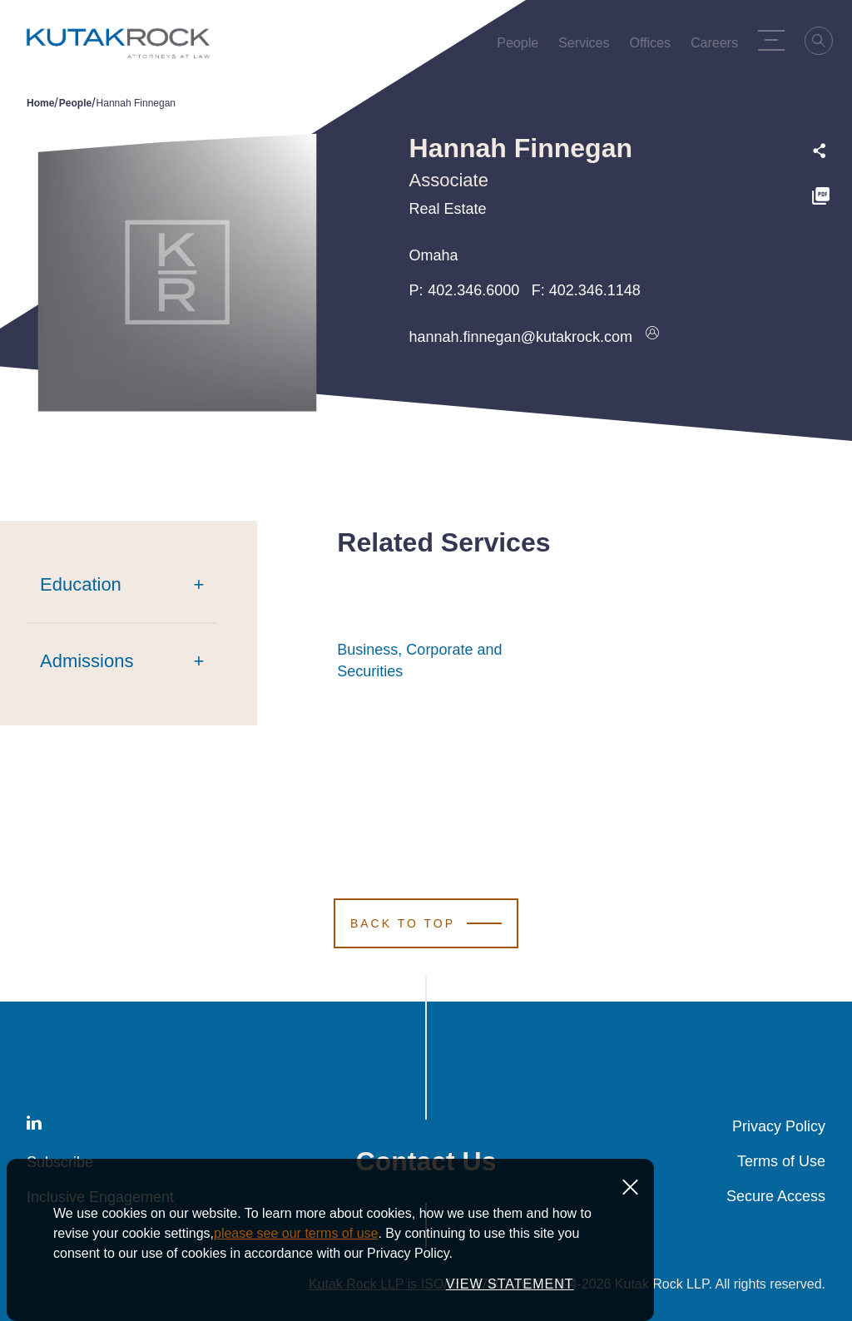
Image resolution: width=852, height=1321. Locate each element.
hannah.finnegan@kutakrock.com (520, 337)
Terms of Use (781, 1161)
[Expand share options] (819, 151)
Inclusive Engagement (100, 1197)
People (75, 103)
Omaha (433, 255)
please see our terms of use (296, 1288)
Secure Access (775, 1196)
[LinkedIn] (34, 1126)
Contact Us (426, 1161)
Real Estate (448, 209)
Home (40, 103)
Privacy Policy (778, 1126)
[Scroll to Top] (426, 923)
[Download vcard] (652, 337)
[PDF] (821, 198)
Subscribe (60, 1162)
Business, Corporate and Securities (439, 660)
